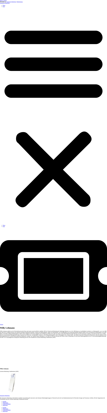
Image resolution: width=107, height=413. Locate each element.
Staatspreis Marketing (11, 1)
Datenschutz (5, 402)
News (4, 5)
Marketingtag (20, 1)
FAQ (4, 6)
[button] (53, 116)
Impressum (5, 405)
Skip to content (3, 0)
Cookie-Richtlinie (7, 404)
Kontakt (4, 401)
